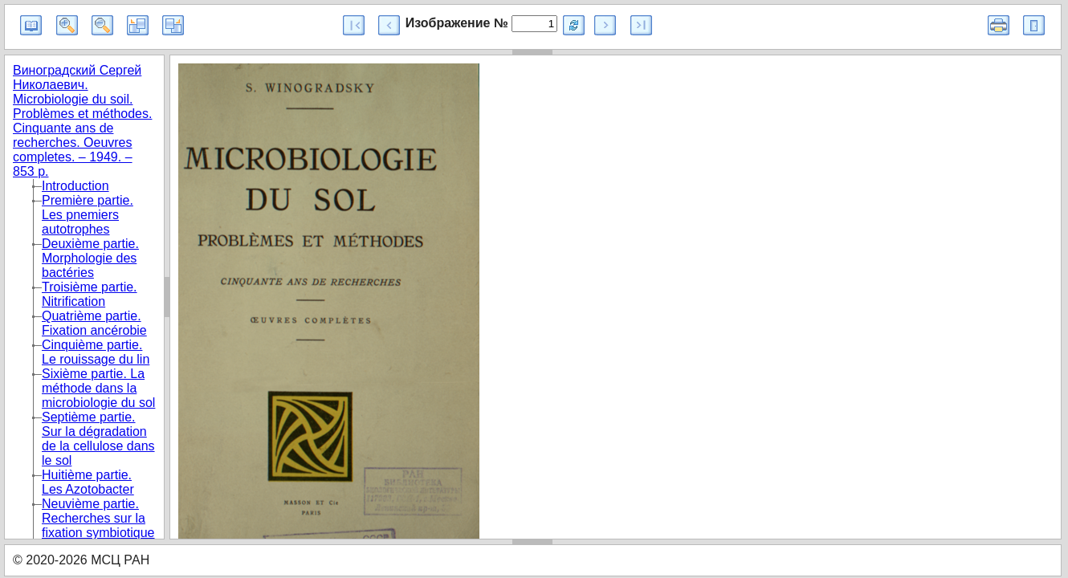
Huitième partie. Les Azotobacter (88, 482)
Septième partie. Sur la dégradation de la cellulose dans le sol (98, 438)
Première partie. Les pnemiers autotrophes (87, 214)
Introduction (75, 186)
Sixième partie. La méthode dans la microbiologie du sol (98, 388)
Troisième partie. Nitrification (89, 294)
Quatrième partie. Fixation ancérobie (94, 323)
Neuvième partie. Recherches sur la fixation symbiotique (98, 518)
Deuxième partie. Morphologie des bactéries (90, 258)
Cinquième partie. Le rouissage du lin (95, 352)
